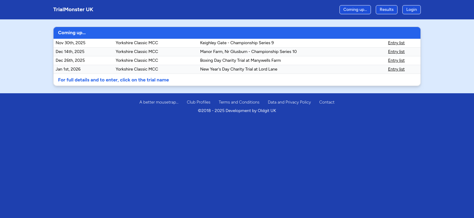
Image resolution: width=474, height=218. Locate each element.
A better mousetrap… (158, 102)
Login (411, 9)
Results (387, 9)
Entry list (396, 42)
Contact (327, 102)
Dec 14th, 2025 (70, 51)
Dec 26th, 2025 (70, 60)
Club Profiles (198, 102)
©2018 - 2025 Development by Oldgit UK (237, 110)
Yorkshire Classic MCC (137, 42)
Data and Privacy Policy (289, 102)
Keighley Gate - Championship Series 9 (237, 42)
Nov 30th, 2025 (71, 42)
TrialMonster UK (73, 9)
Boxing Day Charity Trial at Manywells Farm (240, 60)
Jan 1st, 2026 (68, 69)
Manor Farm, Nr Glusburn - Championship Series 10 (248, 51)
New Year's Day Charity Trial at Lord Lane (239, 69)
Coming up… (355, 9)
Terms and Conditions (239, 102)
